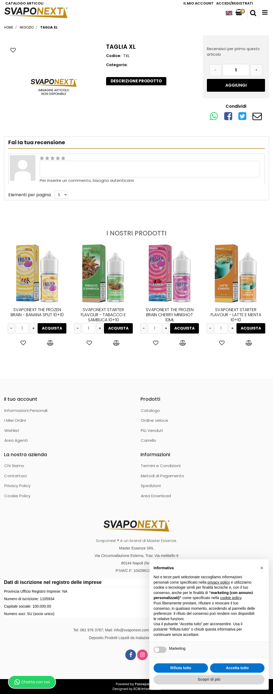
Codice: (113, 55)
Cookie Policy (17, 496)
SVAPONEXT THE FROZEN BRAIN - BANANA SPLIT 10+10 (37, 312)
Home (8, 27)
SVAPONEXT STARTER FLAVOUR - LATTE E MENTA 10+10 (236, 315)
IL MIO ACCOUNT (198, 3)
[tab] (136, 81)
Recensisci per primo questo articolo (233, 51)
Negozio (27, 27)
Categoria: (117, 64)
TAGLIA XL (49, 27)
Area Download (156, 496)
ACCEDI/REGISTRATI (234, 3)
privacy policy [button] (218, 582)
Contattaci (15, 476)
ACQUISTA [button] (52, 328)
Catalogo (150, 410)
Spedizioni (151, 485)
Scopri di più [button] (209, 679)
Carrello (148, 440)
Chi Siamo (14, 465)
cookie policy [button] (230, 598)
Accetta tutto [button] (237, 668)
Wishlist (11, 430)
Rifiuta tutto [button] (180, 668)
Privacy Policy (17, 485)
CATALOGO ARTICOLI (24, 3)
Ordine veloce (154, 420)
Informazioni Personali (25, 410)
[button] (253, 13)
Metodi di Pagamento (162, 476)
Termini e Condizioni (160, 465)
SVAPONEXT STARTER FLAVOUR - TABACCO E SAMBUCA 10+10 (103, 315)
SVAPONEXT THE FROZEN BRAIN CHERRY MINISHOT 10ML (170, 315)
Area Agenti (16, 440)
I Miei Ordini (15, 420)
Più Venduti (152, 430)
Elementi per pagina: (29, 195)
